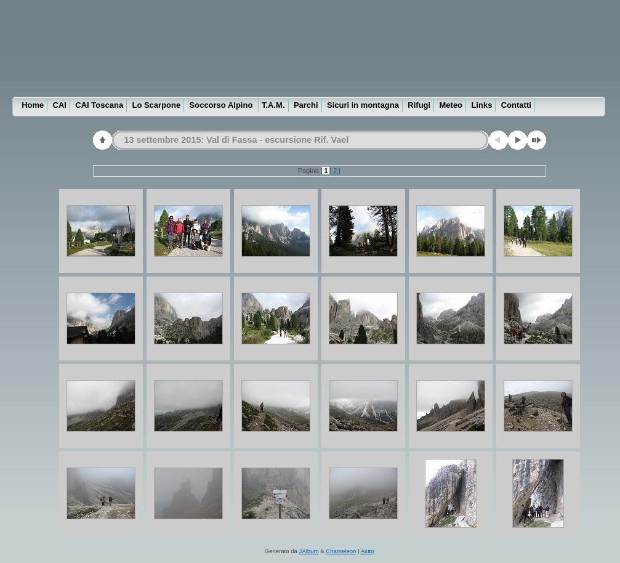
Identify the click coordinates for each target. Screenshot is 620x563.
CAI (59, 105)
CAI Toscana (99, 105)
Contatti (516, 105)
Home (33, 105)
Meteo (451, 105)
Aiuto (367, 551)
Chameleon (341, 551)
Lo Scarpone (156, 105)
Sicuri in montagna (363, 105)
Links (481, 105)
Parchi (306, 105)
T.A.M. (273, 105)
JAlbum (309, 551)
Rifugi (419, 105)
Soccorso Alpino (222, 105)
